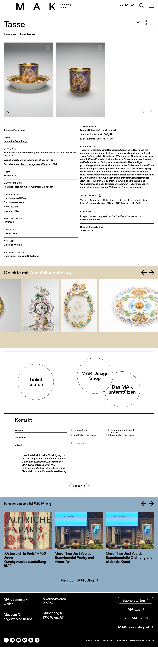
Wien (73, 152)
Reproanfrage (80, 430)
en (127, 4)
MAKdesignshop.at (135, 627)
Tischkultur (10, 175)
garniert (19, 186)
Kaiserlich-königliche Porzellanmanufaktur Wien (43, 152)
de (121, 4)
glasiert (28, 186)
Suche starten (135, 600)
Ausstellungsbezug (50, 272)
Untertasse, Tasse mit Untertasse (21, 256)
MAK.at (136, 609)
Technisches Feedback (122, 435)
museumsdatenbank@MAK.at (58, 601)
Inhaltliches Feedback (84, 435)
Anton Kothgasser (30, 164)
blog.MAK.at (136, 618)
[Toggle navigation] (151, 6)
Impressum (118, 640)
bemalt (37, 186)
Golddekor (47, 186)
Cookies (149, 640)
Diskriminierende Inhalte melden (123, 431)
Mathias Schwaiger (27, 160)
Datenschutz (103, 640)
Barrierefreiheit (135, 640)
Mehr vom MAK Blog (79, 581)
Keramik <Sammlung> (16, 141)
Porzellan (9, 186)
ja (132, 4)
